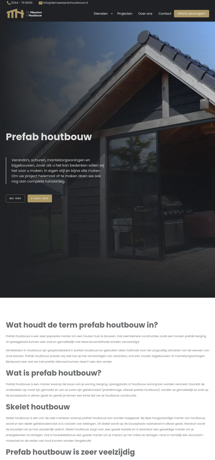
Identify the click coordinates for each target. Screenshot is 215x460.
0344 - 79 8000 (21, 3)
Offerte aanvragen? (192, 14)
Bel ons (15, 198)
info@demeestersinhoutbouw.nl (65, 3)
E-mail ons (39, 198)
